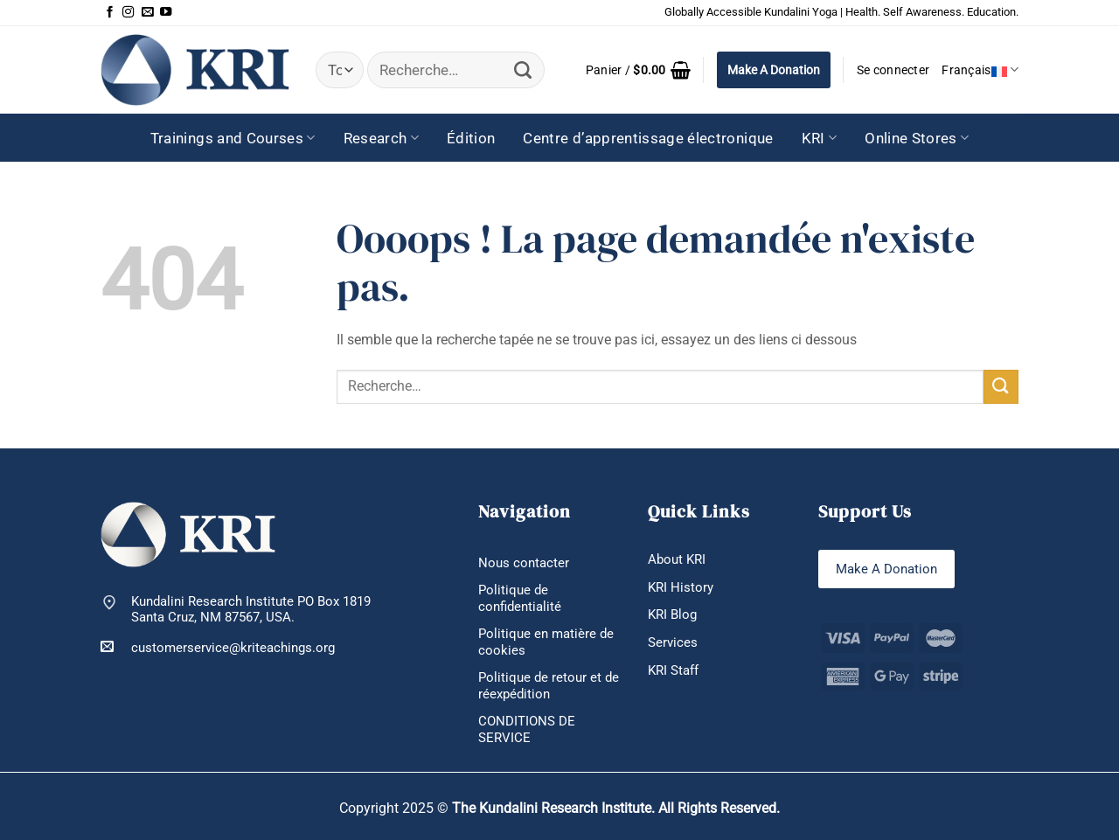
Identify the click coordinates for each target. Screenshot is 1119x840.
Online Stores (917, 138)
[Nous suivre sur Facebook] (109, 12)
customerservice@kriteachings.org (218, 647)
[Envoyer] (523, 70)
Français (980, 69)
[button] (638, 70)
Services (673, 642)
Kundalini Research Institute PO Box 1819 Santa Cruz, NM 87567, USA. (251, 610)
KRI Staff (673, 670)
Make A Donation (773, 70)
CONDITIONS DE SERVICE (526, 729)
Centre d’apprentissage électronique (648, 138)
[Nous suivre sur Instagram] (128, 12)
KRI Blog (672, 614)
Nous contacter (523, 563)
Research (381, 138)
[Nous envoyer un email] (147, 12)
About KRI (676, 559)
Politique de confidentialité (519, 598)
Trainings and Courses (233, 138)
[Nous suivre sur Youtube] (165, 12)
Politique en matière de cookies (546, 642)
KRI (820, 138)
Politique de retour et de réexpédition (548, 686)
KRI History (680, 587)
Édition (471, 138)
